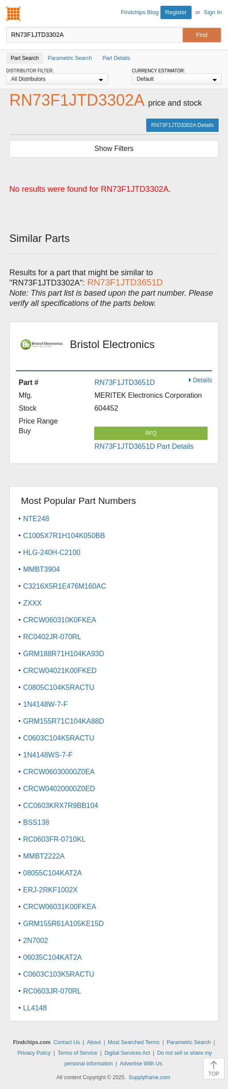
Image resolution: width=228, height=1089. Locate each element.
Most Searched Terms (134, 1042)
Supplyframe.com (149, 1077)
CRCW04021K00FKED (59, 670)
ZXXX (32, 603)
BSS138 (36, 822)
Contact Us (66, 1042)
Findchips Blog (140, 12)
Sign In (213, 12)
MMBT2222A (43, 856)
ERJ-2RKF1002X (50, 890)
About (93, 1042)
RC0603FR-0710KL (54, 839)
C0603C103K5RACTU (58, 974)
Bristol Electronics (116, 350)
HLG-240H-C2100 (51, 552)
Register (176, 12)
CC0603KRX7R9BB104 (60, 805)
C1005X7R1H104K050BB (64, 535)
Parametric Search (189, 1042)
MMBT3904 (41, 569)
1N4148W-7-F (45, 704)
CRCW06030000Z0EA (59, 772)
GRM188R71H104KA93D (63, 653)
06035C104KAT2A (52, 957)
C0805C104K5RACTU (58, 687)
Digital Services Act (127, 1053)
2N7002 (35, 940)
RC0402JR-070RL (52, 637)
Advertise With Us (141, 1064)
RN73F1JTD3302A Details (182, 125)
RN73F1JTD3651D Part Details (143, 446)
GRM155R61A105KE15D (63, 923)
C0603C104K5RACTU (58, 738)
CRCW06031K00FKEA (59, 907)
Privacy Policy (34, 1053)
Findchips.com (13, 13)
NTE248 (36, 519)
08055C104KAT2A (52, 873)
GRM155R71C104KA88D (63, 721)
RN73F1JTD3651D (124, 382)
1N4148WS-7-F (47, 755)
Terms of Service (77, 1053)
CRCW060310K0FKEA (59, 620)
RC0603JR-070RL (52, 991)
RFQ (150, 433)
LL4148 (35, 1008)
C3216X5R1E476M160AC (64, 586)
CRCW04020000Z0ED (59, 788)
